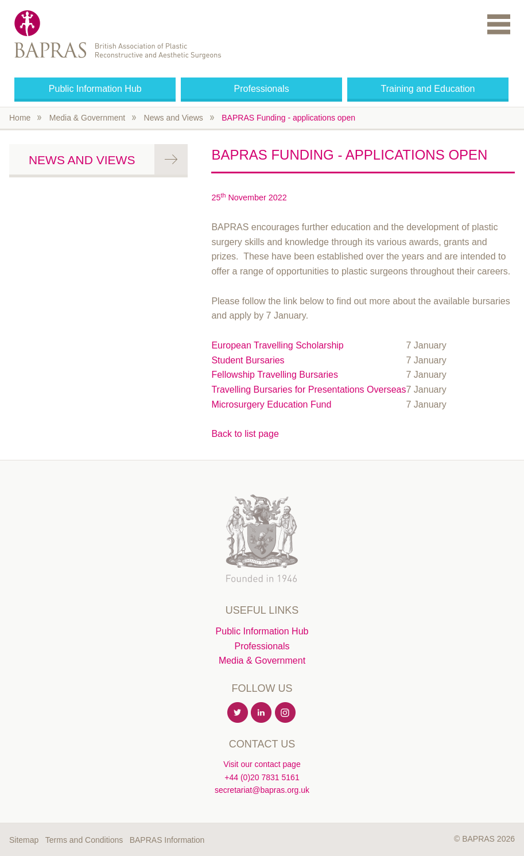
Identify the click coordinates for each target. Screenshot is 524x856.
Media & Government (87, 117)
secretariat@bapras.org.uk (262, 790)
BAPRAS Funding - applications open (288, 117)
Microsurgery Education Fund (271, 404)
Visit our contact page (261, 764)
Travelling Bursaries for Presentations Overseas (308, 389)
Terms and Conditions (84, 840)
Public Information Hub (95, 89)
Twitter (238, 713)
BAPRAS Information (167, 840)
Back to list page (244, 434)
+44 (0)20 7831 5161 (261, 777)
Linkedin (262, 713)
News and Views (173, 117)
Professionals (261, 89)
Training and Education (428, 89)
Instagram (286, 713)
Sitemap (23, 840)
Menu (498, 23)
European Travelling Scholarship (277, 345)
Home (19, 117)
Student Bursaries (247, 360)
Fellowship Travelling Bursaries (274, 374)
